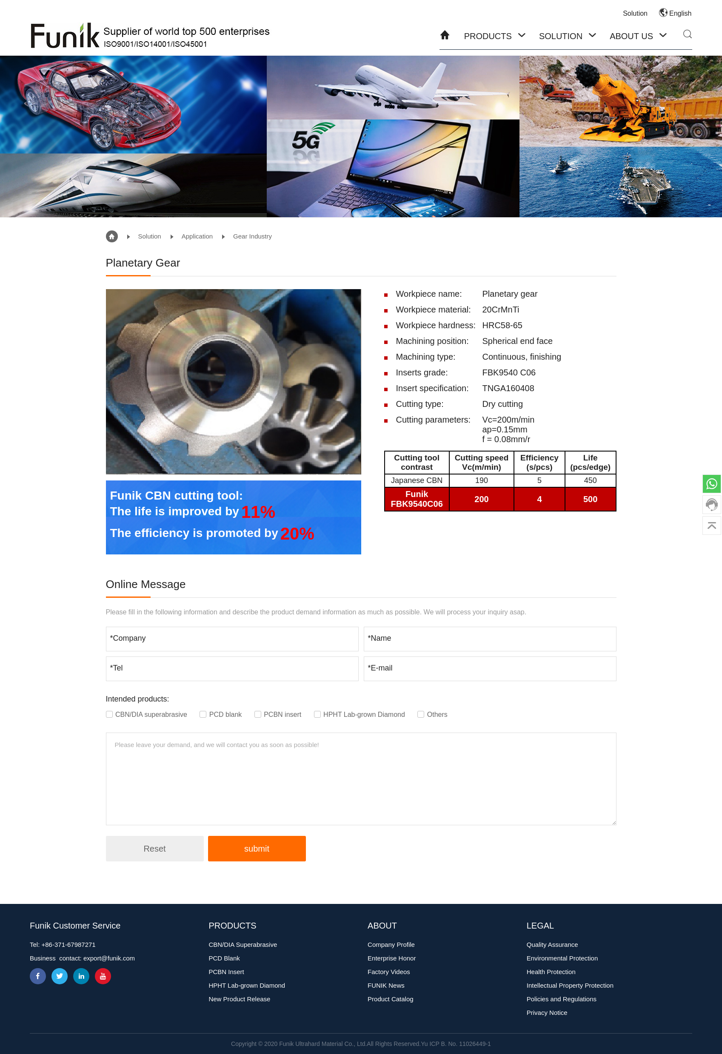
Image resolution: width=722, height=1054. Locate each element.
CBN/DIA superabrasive (147, 714)
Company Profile (391, 944)
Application (197, 236)
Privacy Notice (547, 1012)
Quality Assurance (552, 944)
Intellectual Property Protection (570, 985)
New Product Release (239, 999)
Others (432, 714)
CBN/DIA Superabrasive (242, 944)
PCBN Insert (226, 971)
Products (488, 36)
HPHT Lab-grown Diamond (360, 714)
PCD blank (221, 714)
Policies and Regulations (561, 999)
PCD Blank (224, 958)
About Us (631, 36)
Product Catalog (391, 999)
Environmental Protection (562, 958)
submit (256, 848)
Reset (154, 848)
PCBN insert (278, 714)
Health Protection (551, 971)
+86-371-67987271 (69, 944)
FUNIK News (386, 985)
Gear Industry (252, 236)
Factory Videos (389, 971)
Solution (635, 13)
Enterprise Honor (392, 958)
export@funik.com (109, 958)
